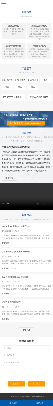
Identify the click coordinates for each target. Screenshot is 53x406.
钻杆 (46, 80)
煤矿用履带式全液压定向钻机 (20, 81)
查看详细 (10, 178)
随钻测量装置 (33, 80)
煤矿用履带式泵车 (7, 81)
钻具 (7, 87)
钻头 (20, 87)
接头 (33, 87)
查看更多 (26, 330)
